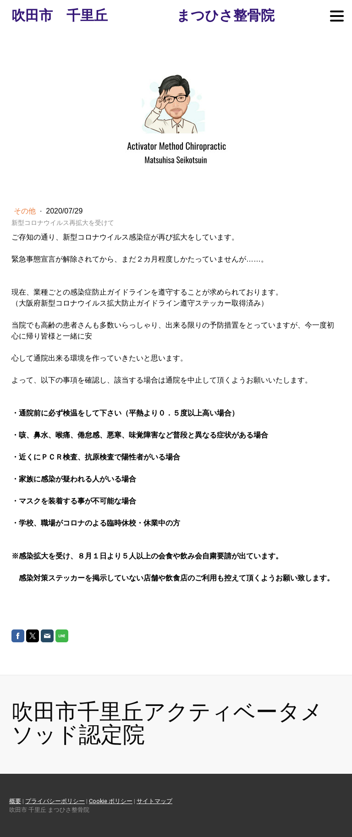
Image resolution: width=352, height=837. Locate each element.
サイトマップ (154, 801)
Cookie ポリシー (110, 801)
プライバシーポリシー (55, 801)
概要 (15, 801)
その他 (26, 211)
